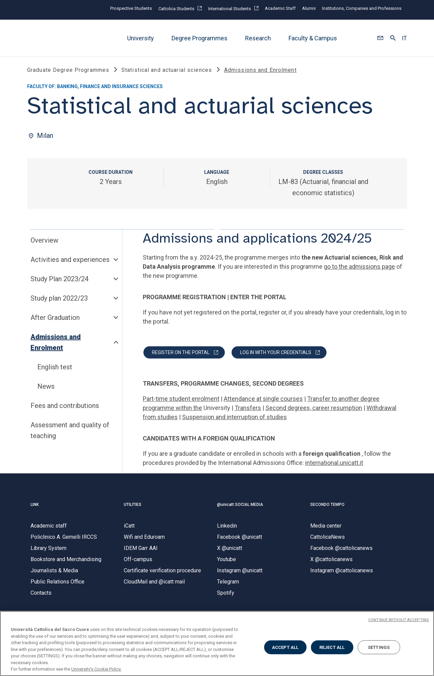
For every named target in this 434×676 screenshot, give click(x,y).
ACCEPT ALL (285, 647)
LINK (35, 504)
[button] (380, 38)
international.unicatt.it (334, 463)
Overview (44, 241)
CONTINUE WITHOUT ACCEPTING (398, 620)
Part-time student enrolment (181, 399)
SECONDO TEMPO (327, 504)
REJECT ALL (331, 647)
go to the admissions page (359, 266)
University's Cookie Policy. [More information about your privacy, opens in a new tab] (96, 669)
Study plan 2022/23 (59, 298)
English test (54, 367)
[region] (217, 643)
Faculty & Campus (313, 38)
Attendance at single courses (263, 399)
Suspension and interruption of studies (234, 417)
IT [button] (404, 38)
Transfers (248, 408)
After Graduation (55, 318)
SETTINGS (379, 647)
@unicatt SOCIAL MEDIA (240, 504)
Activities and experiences (70, 260)
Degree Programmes (200, 38)
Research (258, 38)
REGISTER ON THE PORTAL (181, 352)
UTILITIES (132, 504)
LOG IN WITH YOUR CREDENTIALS (275, 352)
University (140, 38)
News (46, 387)
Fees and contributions (65, 406)
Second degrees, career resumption (313, 408)
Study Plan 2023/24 (59, 279)
